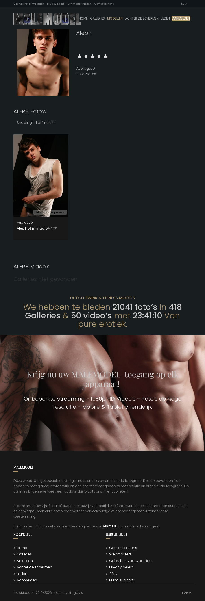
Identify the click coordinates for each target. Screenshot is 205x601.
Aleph (52, 228)
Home (83, 18)
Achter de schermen (142, 18)
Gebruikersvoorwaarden (28, 4)
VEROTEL (109, 526)
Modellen (25, 560)
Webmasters (120, 554)
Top (186, 592)
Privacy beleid (56, 4)
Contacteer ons (104, 4)
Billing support (121, 580)
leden (165, 18)
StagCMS (75, 592)
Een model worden (79, 4)
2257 (113, 573)
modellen (115, 18)
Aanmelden (181, 18)
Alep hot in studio (32, 228)
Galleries (97, 18)
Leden (22, 573)
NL (184, 4)
